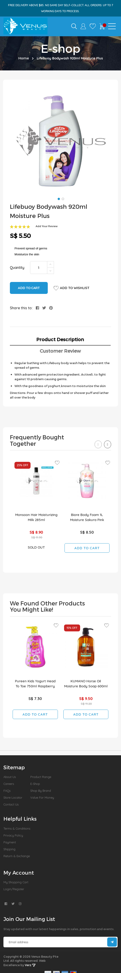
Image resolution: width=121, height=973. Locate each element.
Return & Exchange (16, 856)
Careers (8, 784)
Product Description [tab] (60, 339)
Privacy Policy (13, 835)
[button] (58, 198)
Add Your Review (47, 226)
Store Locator (12, 797)
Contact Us (11, 804)
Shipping (9, 849)
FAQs (7, 790)
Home (23, 58)
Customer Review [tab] (60, 351)
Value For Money (42, 797)
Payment (9, 842)
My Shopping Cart (15, 882)
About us (9, 777)
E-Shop (35, 784)
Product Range (40, 777)
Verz (30, 965)
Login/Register (13, 889)
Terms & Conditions (16, 828)
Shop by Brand (40, 790)
